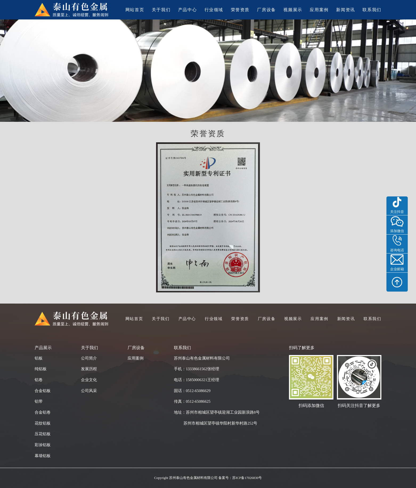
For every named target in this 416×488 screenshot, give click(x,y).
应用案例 (319, 9)
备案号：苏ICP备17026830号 (240, 478)
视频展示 (292, 9)
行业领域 (214, 9)
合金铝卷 (43, 412)
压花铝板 (43, 434)
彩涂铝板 (43, 445)
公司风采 (89, 391)
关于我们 (161, 9)
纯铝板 (41, 369)
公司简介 (89, 358)
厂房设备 (266, 9)
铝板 (39, 358)
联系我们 (371, 9)
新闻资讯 (345, 9)
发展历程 (89, 369)
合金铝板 (43, 391)
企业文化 (89, 380)
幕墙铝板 (43, 456)
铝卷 (39, 380)
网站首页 (134, 9)
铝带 (39, 401)
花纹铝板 (43, 423)
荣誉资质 (240, 9)
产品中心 (187, 9)
